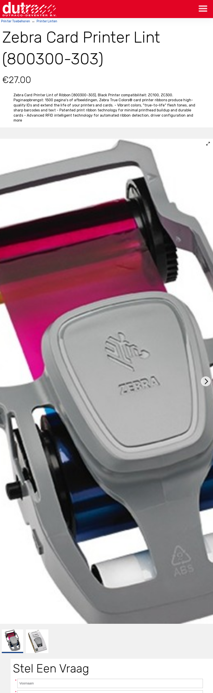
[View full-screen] (208, 143)
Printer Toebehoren (15, 21)
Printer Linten (47, 21)
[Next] (206, 381)
